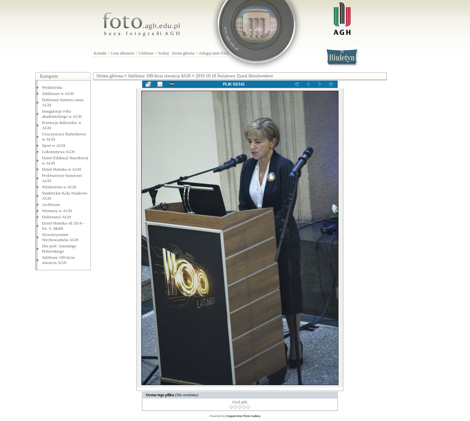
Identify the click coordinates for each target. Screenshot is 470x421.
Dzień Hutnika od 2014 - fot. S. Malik (63, 226)
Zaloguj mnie (209, 53)
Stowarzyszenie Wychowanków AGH (60, 237)
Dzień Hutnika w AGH (61, 169)
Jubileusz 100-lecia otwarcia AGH (58, 260)
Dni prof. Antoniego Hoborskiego (59, 248)
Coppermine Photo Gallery (243, 416)
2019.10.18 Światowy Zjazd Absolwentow (234, 75)
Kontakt (100, 53)
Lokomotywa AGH (58, 151)
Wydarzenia (52, 87)
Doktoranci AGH (56, 216)
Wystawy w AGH (57, 210)
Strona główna (183, 53)
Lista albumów (122, 53)
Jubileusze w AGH (58, 93)
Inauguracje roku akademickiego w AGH (62, 114)
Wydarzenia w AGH (59, 186)
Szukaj (163, 53)
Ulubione (146, 53)
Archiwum (51, 204)
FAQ (224, 53)
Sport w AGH (54, 145)
